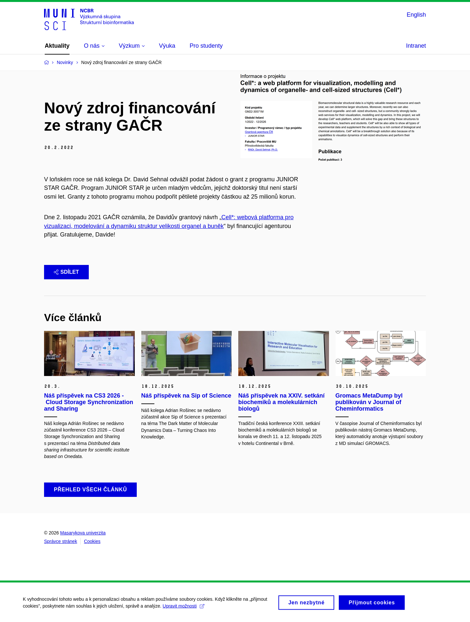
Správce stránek (60, 541)
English (416, 14)
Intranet (416, 45)
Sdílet (66, 272)
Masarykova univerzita (82, 532)
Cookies (92, 541)
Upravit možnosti (183, 608)
